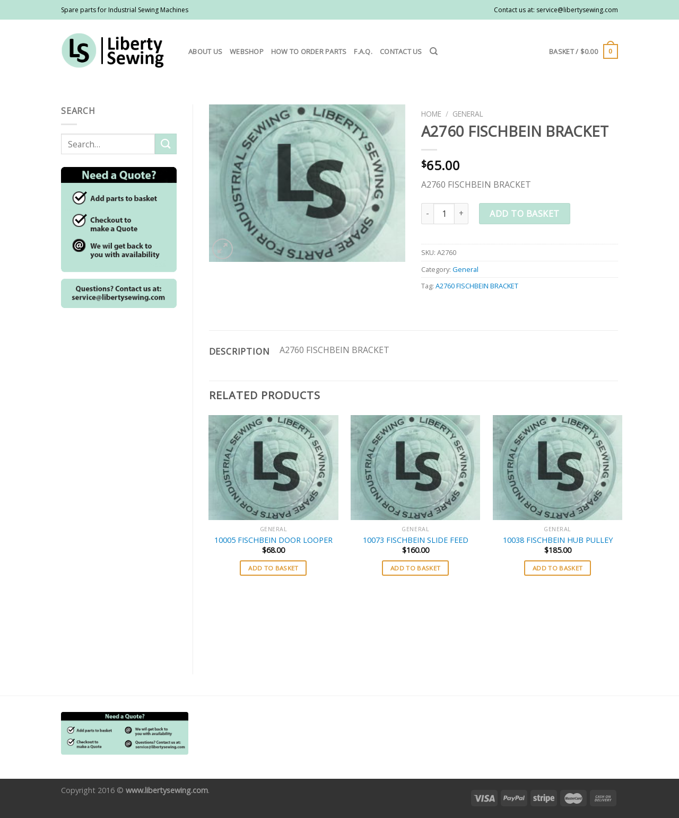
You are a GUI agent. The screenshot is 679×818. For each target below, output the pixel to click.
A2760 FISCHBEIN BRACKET (477, 286)
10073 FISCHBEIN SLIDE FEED (415, 540)
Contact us (401, 51)
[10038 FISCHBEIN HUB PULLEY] (557, 467)
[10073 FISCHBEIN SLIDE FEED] (415, 467)
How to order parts (309, 51)
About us (205, 51)
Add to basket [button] (273, 568)
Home (431, 114)
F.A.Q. (363, 51)
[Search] (434, 51)
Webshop (247, 51)
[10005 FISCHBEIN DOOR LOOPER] (273, 467)
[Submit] (165, 144)
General (467, 114)
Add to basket (524, 213)
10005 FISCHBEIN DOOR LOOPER (273, 540)
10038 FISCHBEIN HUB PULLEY (558, 540)
